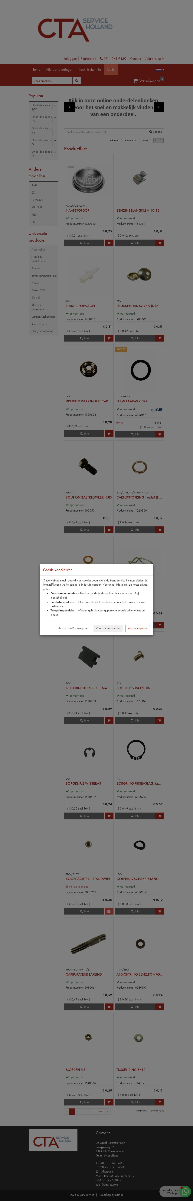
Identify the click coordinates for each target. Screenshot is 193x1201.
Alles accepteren (138, 628)
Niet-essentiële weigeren (73, 628)
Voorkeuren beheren (108, 628)
